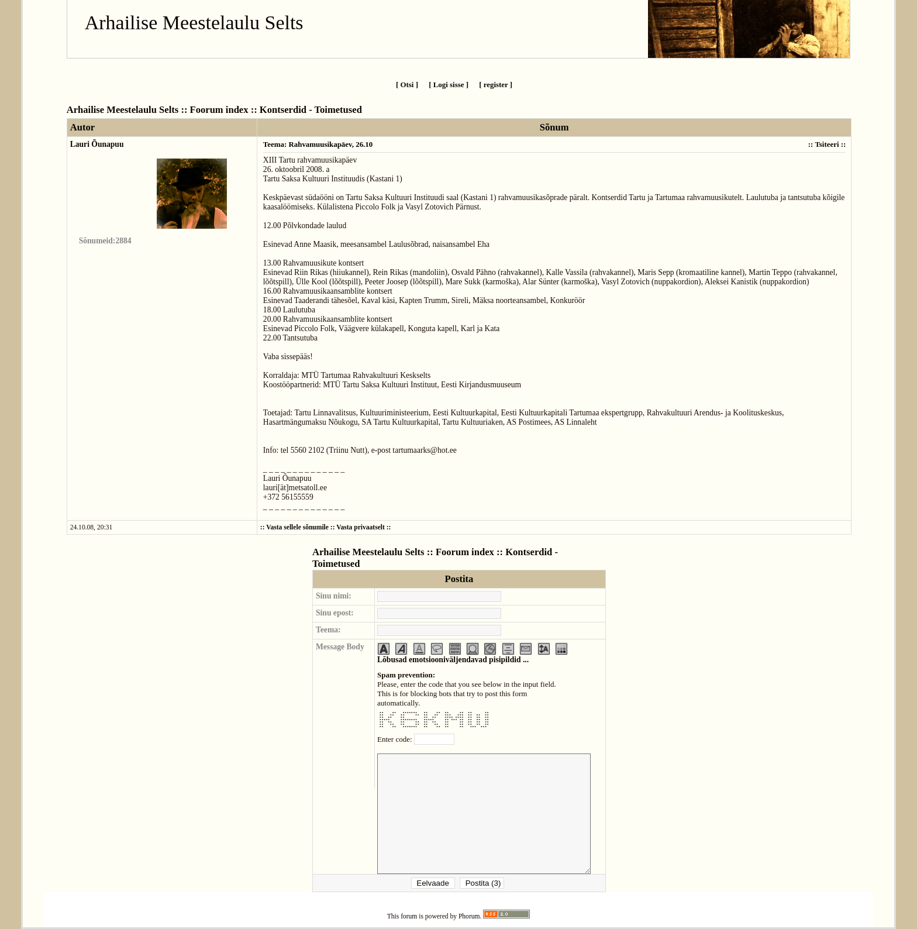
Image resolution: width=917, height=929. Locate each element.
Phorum (469, 916)
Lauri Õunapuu (97, 144)
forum (409, 916)
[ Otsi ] (407, 84)
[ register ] (495, 84)
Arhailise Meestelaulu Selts (194, 22)
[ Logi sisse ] (448, 84)
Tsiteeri (827, 144)
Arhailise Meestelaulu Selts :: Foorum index (158, 109)
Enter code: (395, 739)
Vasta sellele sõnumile (297, 527)
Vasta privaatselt (360, 527)
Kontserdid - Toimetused (311, 109)
